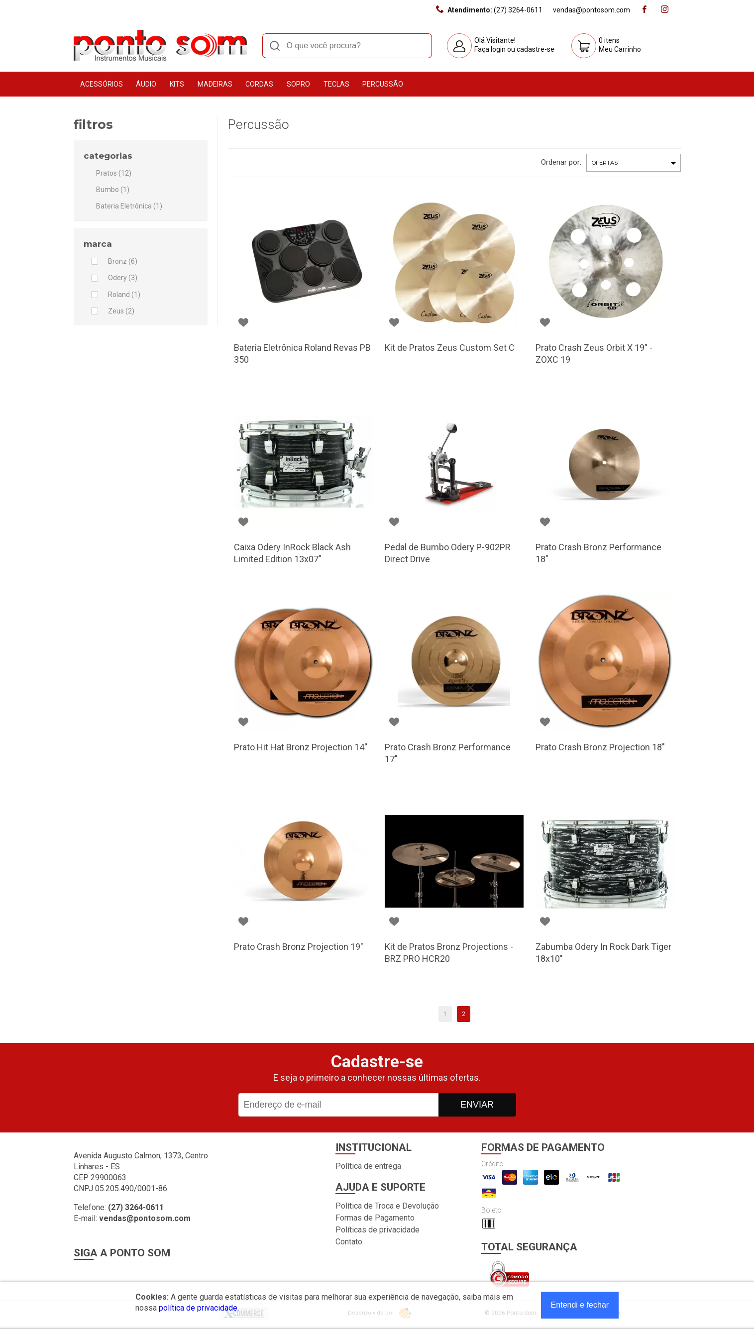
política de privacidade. (199, 1308)
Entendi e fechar (580, 1305)
